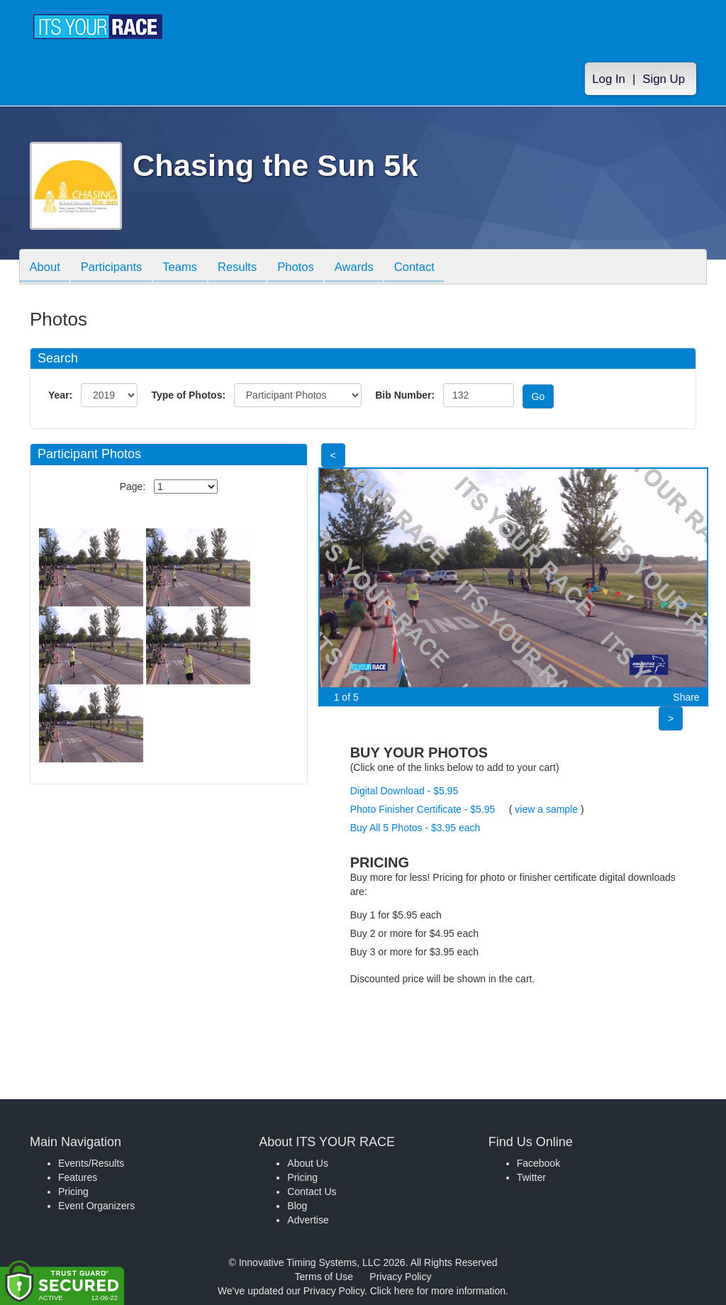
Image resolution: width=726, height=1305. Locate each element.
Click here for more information (438, 1290)
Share (686, 697)
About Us (307, 1163)
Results (247, 267)
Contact (431, 267)
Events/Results (91, 1163)
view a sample (546, 809)
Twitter (531, 1177)
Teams (186, 267)
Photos (307, 267)
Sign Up (663, 79)
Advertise (307, 1220)
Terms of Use (324, 1276)
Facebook (538, 1163)
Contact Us (311, 1191)
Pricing (73, 1191)
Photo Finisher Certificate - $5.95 (423, 809)
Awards (369, 267)
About (46, 267)
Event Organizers (96, 1205)
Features (77, 1177)
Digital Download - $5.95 (404, 790)
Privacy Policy (400, 1276)
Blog (297, 1205)
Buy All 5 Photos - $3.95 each (415, 827)
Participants (115, 267)
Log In (608, 79)
